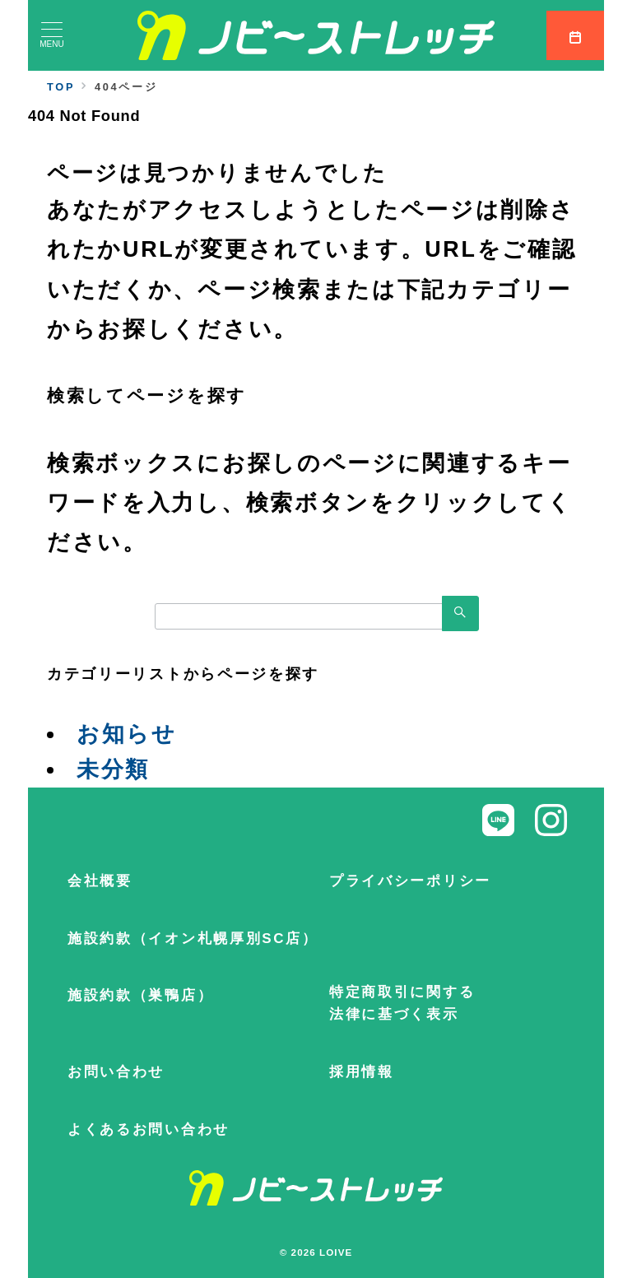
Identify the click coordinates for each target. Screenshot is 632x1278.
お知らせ (127, 734)
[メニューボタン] (52, 35)
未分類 (113, 769)
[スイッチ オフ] (575, 35)
